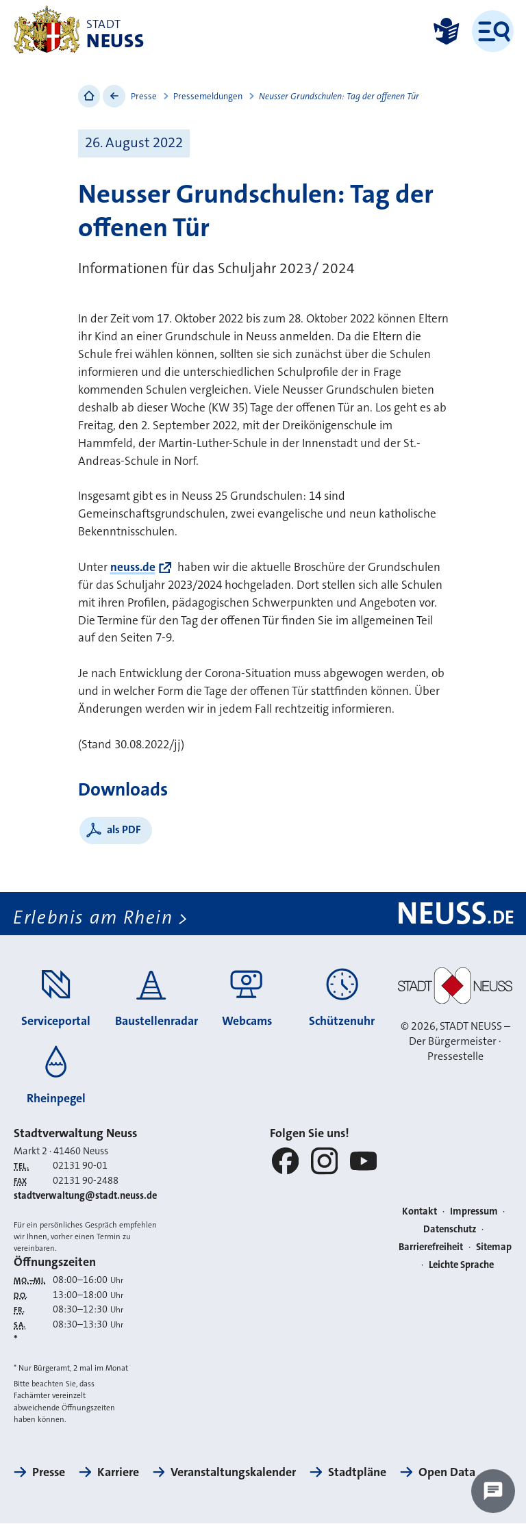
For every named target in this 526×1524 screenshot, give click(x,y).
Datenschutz (450, 1229)
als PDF (124, 829)
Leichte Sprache (461, 1264)
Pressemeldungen (207, 96)
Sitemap (494, 1247)
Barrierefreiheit (431, 1247)
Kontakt (419, 1212)
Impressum (474, 1212)
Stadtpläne (357, 1472)
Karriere (118, 1472)
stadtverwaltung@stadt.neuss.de (85, 1195)
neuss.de (132, 567)
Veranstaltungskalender (233, 1472)
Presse (144, 96)
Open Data (446, 1472)
